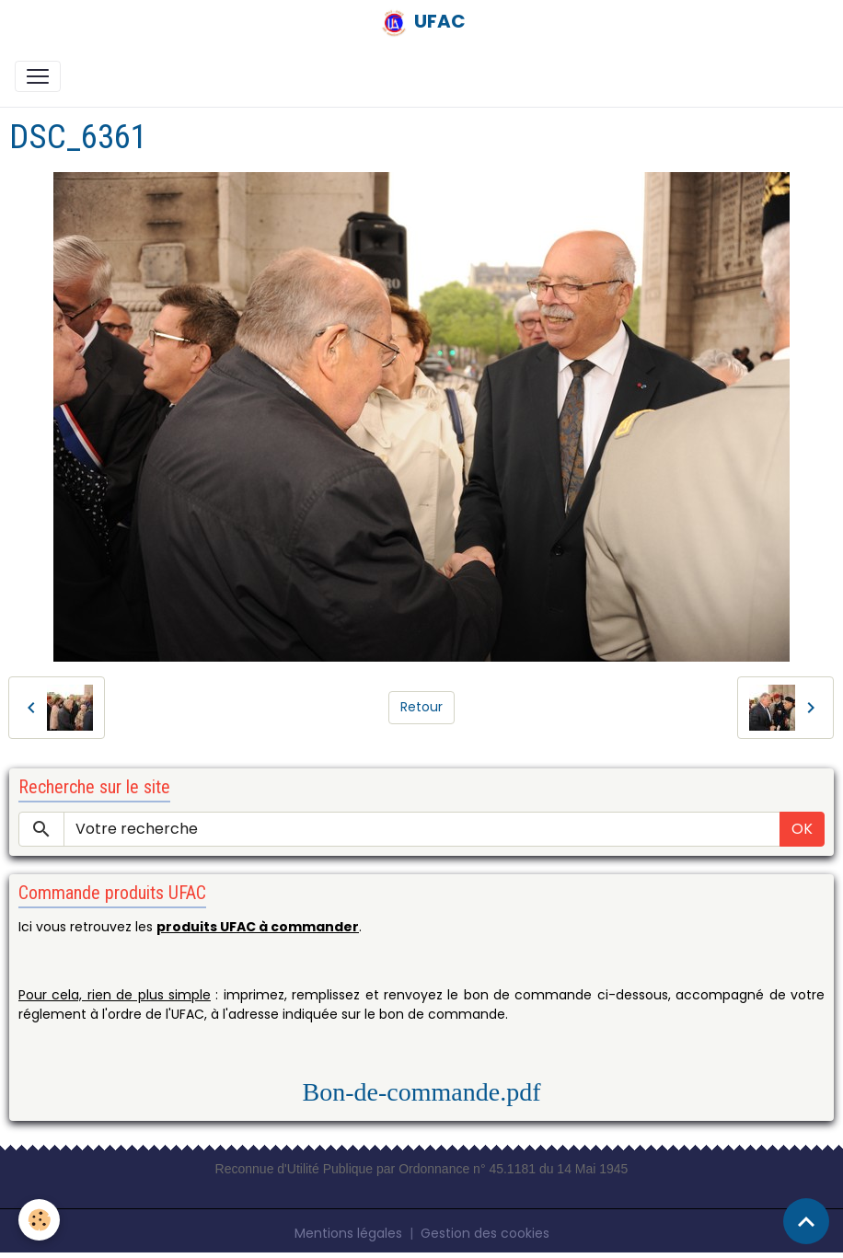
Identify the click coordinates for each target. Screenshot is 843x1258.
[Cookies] (39, 1220)
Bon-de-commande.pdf (422, 1092)
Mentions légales (348, 1233)
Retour (421, 707)
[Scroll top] (806, 1221)
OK (802, 828)
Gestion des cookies (485, 1233)
